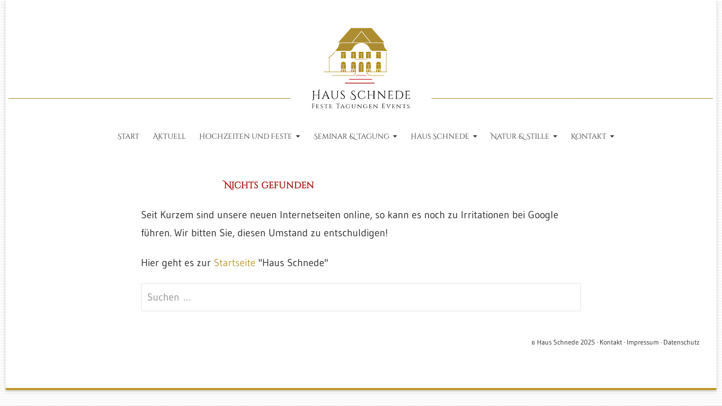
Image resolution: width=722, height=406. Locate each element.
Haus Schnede (440, 136)
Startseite (235, 263)
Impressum (643, 342)
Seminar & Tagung (351, 136)
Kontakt (588, 136)
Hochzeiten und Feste (245, 136)
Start (128, 136)
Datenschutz (681, 342)
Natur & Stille (520, 136)
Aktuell (169, 136)
